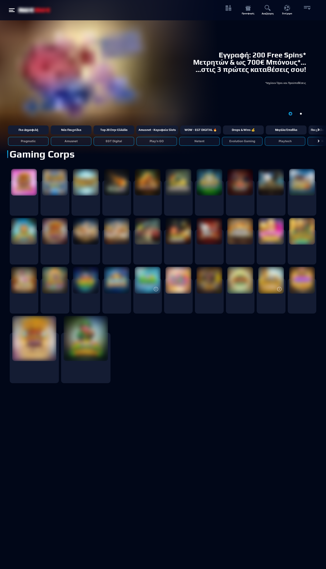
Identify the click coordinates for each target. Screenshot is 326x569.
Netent (199, 141)
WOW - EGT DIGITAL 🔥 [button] (201, 130)
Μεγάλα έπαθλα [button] (286, 130)
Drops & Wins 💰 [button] (243, 130)
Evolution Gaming (242, 141)
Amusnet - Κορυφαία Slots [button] (157, 130)
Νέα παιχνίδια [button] (71, 130)
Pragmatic (28, 141)
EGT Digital (114, 141)
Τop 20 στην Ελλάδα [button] (113, 130)
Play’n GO (157, 141)
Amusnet (71, 141)
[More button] (307, 10)
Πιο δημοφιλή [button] (28, 130)
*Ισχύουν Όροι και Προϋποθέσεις (285, 83)
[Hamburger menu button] (11, 10)
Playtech (285, 141)
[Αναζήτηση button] (267, 10)
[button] (318, 130)
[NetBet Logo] (34, 10)
